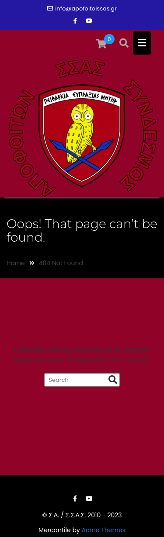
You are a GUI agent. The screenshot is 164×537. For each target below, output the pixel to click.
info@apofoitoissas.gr (82, 8)
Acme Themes (103, 530)
